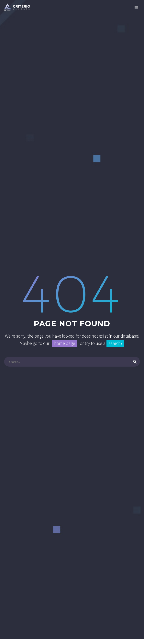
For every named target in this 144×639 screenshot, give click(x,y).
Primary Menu (136, 7)
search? (115, 343)
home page (64, 343)
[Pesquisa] (72, 362)
